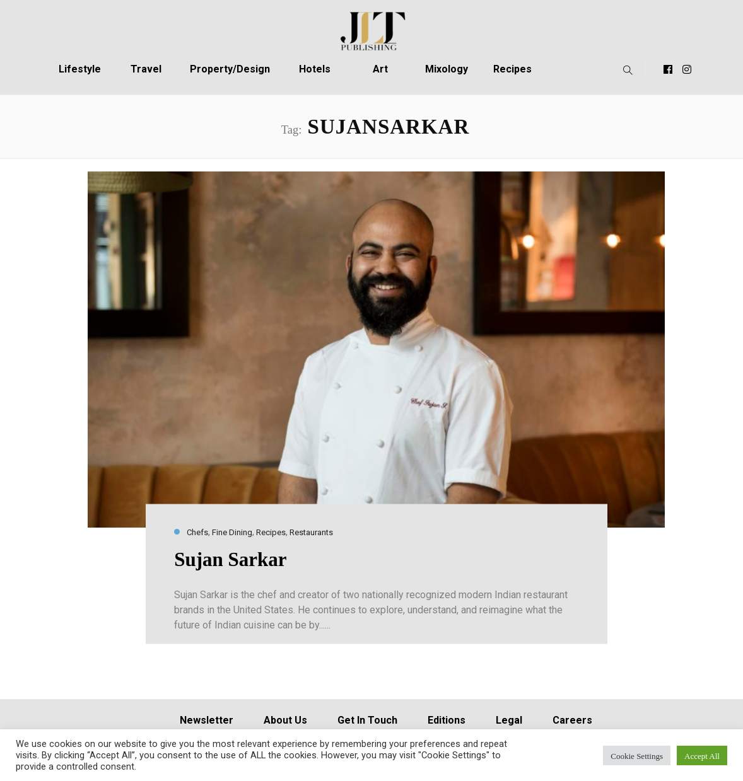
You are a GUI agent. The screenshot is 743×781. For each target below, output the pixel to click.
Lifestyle (80, 69)
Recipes (512, 69)
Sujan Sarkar (230, 559)
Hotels (315, 69)
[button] (624, 69)
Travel (146, 69)
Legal (509, 720)
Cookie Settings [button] (637, 755)
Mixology (446, 69)
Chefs (197, 532)
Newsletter (206, 720)
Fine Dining (232, 532)
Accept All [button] (702, 755)
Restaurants (311, 532)
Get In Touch (367, 720)
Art (380, 69)
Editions (446, 720)
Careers (572, 720)
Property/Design (230, 69)
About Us (285, 720)
